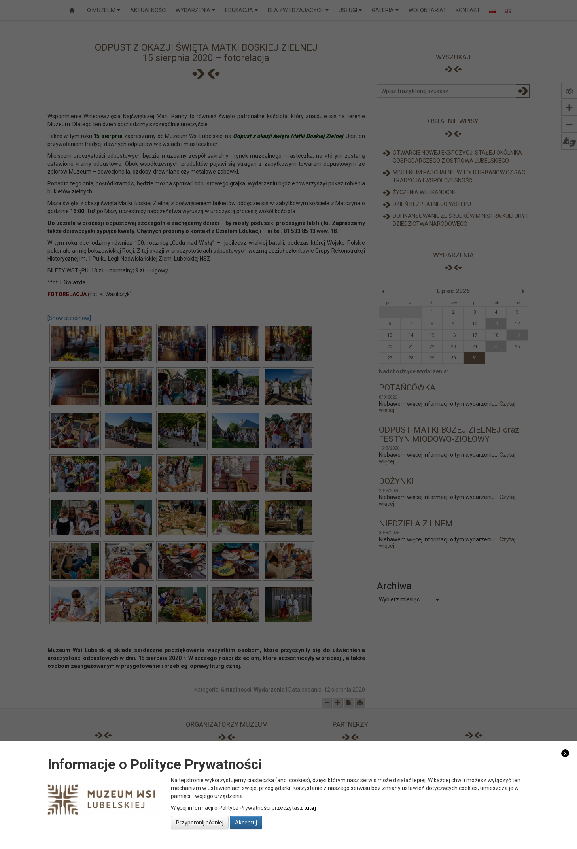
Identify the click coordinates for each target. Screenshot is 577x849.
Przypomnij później (199, 822)
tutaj (310, 808)
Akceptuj (246, 822)
